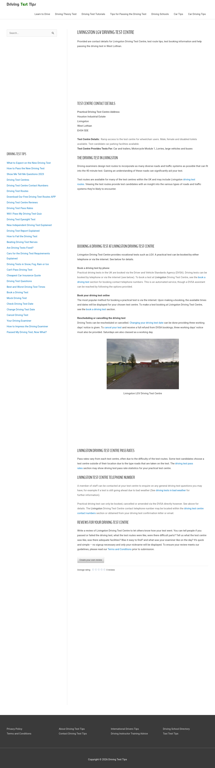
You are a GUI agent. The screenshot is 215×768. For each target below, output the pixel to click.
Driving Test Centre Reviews (22, 201)
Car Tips (178, 13)
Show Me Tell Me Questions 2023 (25, 173)
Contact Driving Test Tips (73, 733)
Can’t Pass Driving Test (19, 269)
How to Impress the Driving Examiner (27, 325)
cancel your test (113, 326)
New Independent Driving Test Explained (29, 224)
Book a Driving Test (17, 291)
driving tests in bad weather (171, 489)
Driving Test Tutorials (93, 13)
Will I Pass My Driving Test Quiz (24, 213)
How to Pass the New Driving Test (26, 167)
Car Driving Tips (197, 13)
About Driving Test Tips (72, 728)
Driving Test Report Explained (23, 230)
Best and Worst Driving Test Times (26, 286)
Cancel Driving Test (17, 314)
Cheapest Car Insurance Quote (24, 274)
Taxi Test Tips (170, 733)
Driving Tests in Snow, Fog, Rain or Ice (28, 263)
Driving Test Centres (18, 179)
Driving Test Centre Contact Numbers (27, 184)
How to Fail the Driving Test (22, 235)
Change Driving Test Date (21, 308)
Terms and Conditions (120, 548)
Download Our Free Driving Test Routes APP (31, 196)
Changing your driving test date (147, 322)
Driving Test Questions (19, 280)
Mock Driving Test (17, 297)
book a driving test (96, 308)
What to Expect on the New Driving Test (29, 162)
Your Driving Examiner (19, 320)
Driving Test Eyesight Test (21, 218)
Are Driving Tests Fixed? (20, 247)
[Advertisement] (32, 93)
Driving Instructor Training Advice (129, 733)
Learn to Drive (42, 13)
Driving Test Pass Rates (20, 207)
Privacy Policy (14, 728)
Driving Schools (160, 13)
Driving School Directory (176, 728)
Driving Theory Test (66, 13)
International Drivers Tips (125, 728)
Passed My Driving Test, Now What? (27, 331)
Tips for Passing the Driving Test (128, 13)
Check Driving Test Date (20, 303)
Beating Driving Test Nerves (22, 241)
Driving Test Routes (17, 190)
